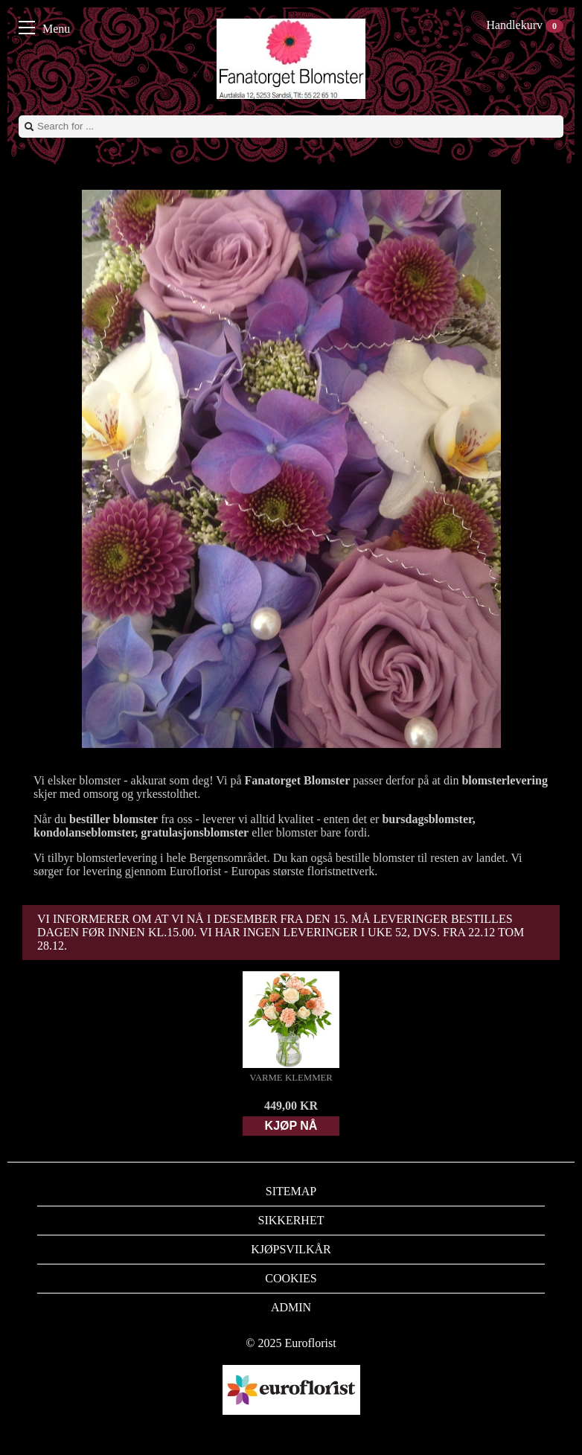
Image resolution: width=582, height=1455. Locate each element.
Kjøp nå (291, 1125)
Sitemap (291, 1191)
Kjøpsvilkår (291, 1249)
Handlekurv (524, 25)
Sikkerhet (291, 1220)
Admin (291, 1307)
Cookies (290, 1278)
